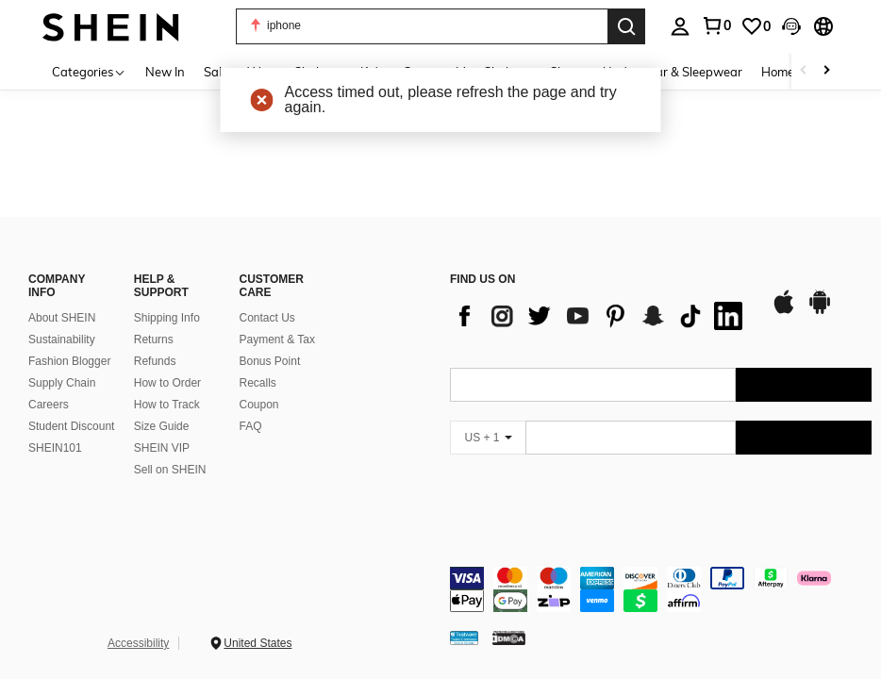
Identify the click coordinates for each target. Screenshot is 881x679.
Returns (154, 339)
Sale (216, 71)
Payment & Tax (277, 339)
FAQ (251, 426)
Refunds (155, 361)
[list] (601, 316)
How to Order (167, 382)
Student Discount (71, 426)
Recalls (258, 382)
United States (257, 643)
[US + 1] (487, 438)
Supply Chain (61, 382)
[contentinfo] (661, 589)
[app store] (784, 311)
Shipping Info (167, 317)
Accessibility (138, 643)
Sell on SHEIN (170, 469)
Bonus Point (270, 361)
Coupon (259, 404)
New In (165, 71)
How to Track (167, 404)
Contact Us (267, 317)
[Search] (626, 26)
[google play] (819, 311)
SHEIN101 (55, 448)
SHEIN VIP (162, 448)
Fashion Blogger (69, 361)
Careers (48, 404)
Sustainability (61, 339)
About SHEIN (61, 317)
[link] (755, 26)
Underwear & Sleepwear (672, 71)
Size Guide (162, 426)
